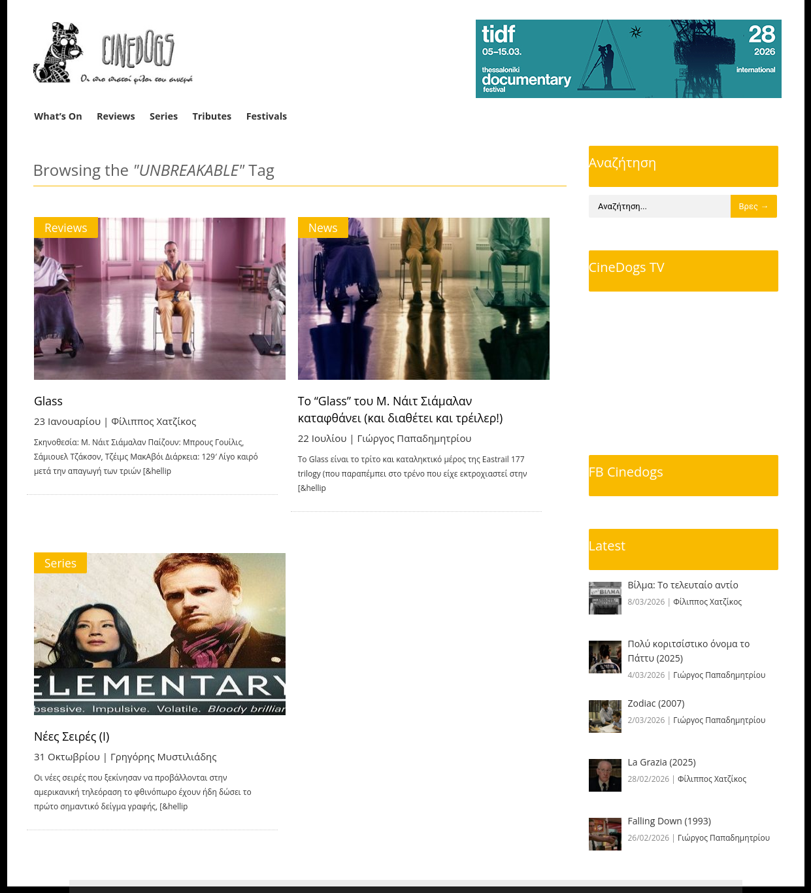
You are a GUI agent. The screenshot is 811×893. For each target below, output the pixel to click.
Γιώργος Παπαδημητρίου (431, 438)
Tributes (211, 116)
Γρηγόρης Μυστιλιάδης (164, 745)
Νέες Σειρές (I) (73, 725)
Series (164, 116)
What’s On (58, 116)
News (340, 227)
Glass (49, 401)
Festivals (267, 116)
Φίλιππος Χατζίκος (154, 421)
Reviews (116, 116)
